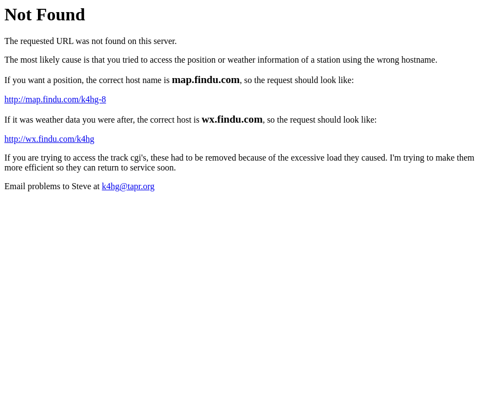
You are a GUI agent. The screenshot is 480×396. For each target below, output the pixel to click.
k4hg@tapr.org (128, 186)
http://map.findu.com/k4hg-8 (55, 99)
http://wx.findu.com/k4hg (49, 139)
